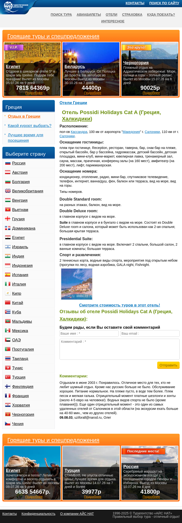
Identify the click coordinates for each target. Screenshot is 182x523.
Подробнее (34, 497)
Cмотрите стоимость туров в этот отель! (119, 305)
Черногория (23, 414)
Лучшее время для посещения (25, 138)
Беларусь (75, 66)
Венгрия (20, 200)
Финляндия (22, 386)
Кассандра (79, 132)
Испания (20, 275)
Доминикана (23, 228)
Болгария (21, 182)
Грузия (18, 219)
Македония (131, 132)
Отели (111, 14)
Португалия (23, 349)
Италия (19, 284)
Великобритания (27, 191)
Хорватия (21, 405)
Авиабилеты (89, 14)
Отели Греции (73, 102)
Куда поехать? (161, 14)
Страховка (132, 14)
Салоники (152, 132)
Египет (18, 237)
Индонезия (22, 265)
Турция (18, 377)
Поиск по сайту (164, 3)
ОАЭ (16, 340)
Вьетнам (20, 209)
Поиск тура (61, 14)
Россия (18, 163)
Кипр (16, 293)
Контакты (135, 3)
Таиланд (20, 358)
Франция (20, 396)
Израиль (20, 247)
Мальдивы (22, 321)
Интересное (112, 21)
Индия (18, 256)
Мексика (20, 330)
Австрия (20, 172)
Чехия (18, 424)
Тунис (17, 368)
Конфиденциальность (38, 514)
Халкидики (76, 119)
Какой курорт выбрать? (29, 125)
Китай (17, 303)
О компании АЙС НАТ (77, 514)
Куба (16, 312)
